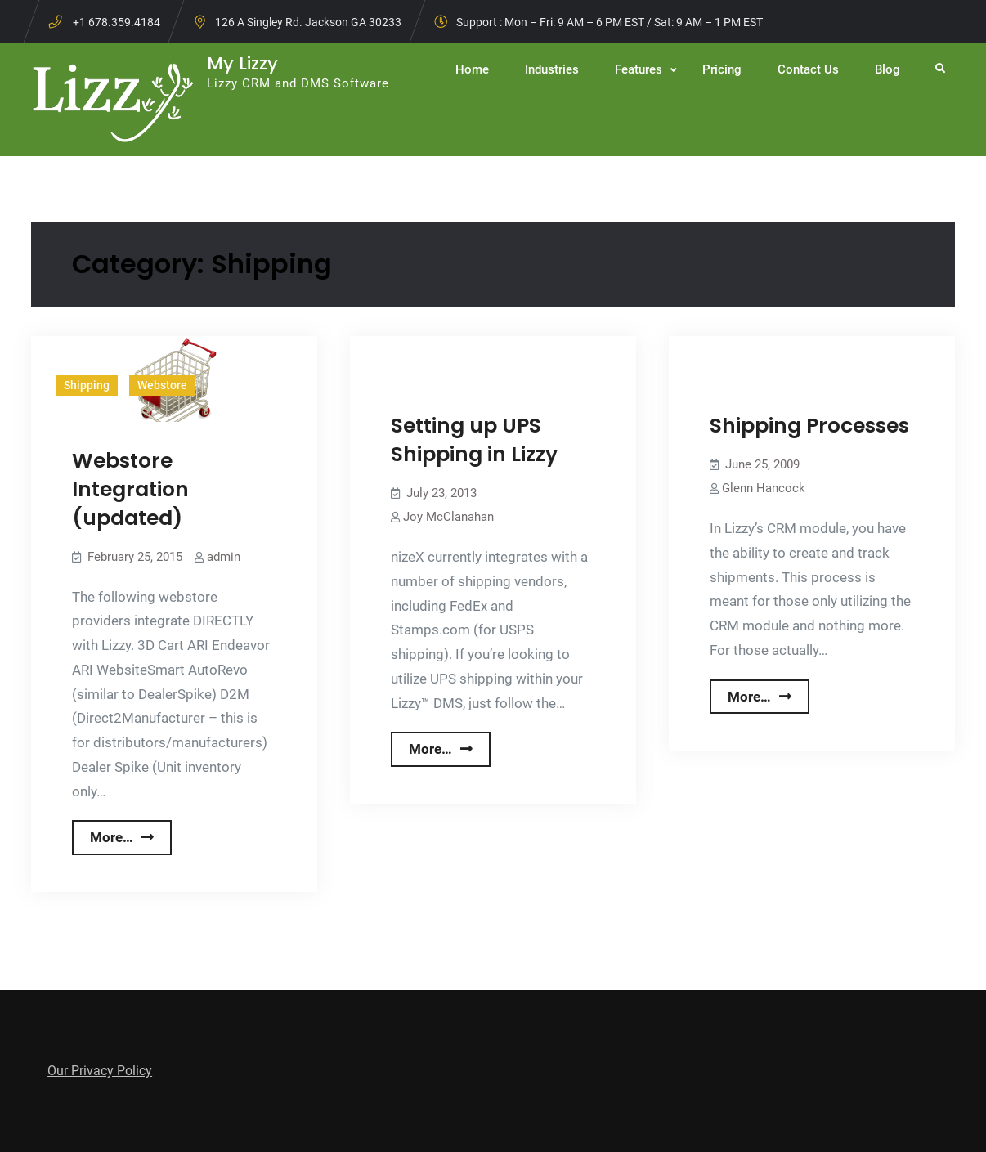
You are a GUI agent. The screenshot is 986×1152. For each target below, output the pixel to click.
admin (223, 556)
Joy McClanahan (448, 516)
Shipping (87, 385)
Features (638, 69)
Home (472, 69)
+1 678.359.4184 (116, 22)
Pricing (722, 69)
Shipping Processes (809, 425)
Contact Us (808, 69)
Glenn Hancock (763, 488)
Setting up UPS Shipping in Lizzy (474, 439)
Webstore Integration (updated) (130, 489)
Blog (887, 69)
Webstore (162, 385)
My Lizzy (242, 63)
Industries (552, 69)
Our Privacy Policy (99, 1070)
